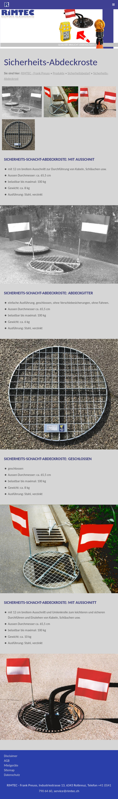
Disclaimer (10, 756)
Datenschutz (12, 775)
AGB (7, 761)
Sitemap (9, 770)
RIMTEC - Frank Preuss (35, 73)
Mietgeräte (11, 765)
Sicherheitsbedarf (79, 73)
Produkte (58, 73)
